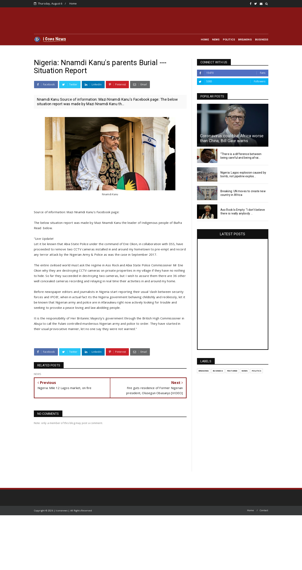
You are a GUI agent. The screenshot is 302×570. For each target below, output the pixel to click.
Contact (264, 510)
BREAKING (245, 39)
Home (73, 3)
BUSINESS (261, 39)
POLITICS (229, 39)
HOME (205, 39)
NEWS (216, 39)
